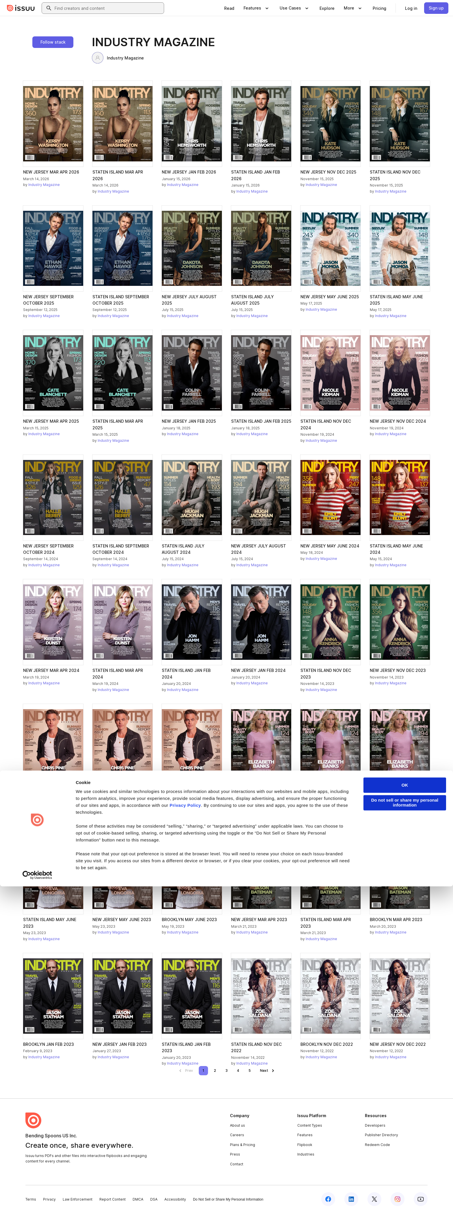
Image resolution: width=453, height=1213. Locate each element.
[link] (229, 8)
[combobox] (108, 8)
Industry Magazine (118, 58)
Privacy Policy (185, 1132)
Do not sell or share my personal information (405, 1129)
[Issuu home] (21, 8)
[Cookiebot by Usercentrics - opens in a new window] (37, 1201)
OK (405, 1111)
